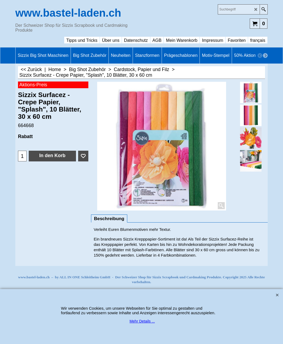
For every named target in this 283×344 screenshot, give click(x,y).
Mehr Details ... (142, 321)
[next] (265, 55)
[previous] (259, 55)
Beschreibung (109, 218)
